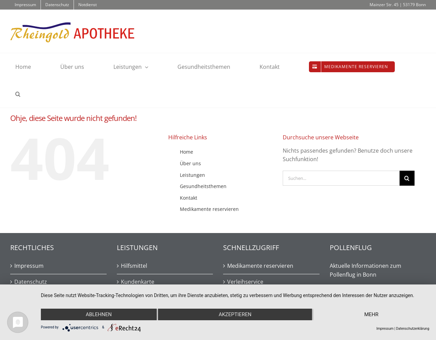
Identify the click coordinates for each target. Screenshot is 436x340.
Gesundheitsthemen (203, 186)
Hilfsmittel (134, 265)
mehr (371, 314)
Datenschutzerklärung (412, 328)
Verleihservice (245, 281)
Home (186, 152)
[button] (18, 94)
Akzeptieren (235, 314)
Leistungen (192, 175)
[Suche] (407, 178)
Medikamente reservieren (209, 209)
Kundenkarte (137, 281)
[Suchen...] (341, 178)
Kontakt (188, 198)
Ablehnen (99, 314)
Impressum (29, 265)
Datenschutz (30, 281)
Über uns (190, 163)
